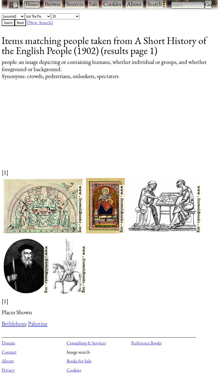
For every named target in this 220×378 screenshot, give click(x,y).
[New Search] (40, 22)
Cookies (112, 4)
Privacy (8, 370)
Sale (93, 4)
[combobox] (187, 5)
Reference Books (146, 343)
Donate (8, 343)
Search (154, 4)
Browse (53, 4)
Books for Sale (79, 361)
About (134, 4)
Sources (75, 4)
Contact (9, 352)
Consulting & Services (86, 343)
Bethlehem (14, 323)
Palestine (37, 323)
